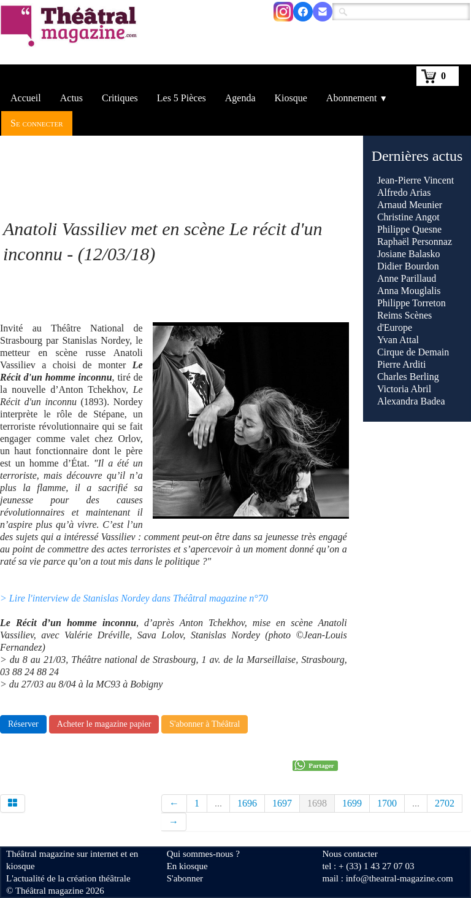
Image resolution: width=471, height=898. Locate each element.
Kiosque (291, 98)
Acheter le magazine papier (104, 724)
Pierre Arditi (401, 364)
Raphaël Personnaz (414, 241)
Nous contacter (349, 854)
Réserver (23, 724)
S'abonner (185, 878)
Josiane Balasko (408, 254)
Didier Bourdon (408, 266)
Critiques (120, 98)
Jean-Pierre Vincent (415, 180)
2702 (444, 803)
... (218, 803)
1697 (282, 803)
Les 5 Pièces (181, 98)
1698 (317, 803)
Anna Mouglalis (409, 290)
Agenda (240, 98)
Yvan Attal (398, 340)
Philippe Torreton (411, 303)
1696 (247, 803)
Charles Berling (408, 376)
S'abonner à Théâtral (204, 724)
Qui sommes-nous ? (203, 854)
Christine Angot (408, 217)
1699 (352, 803)
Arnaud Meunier (409, 204)
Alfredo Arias (404, 192)
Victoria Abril (404, 389)
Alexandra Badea (411, 401)
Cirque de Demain (413, 352)
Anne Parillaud (406, 278)
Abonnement (357, 98)
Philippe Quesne (409, 229)
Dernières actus (417, 156)
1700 (387, 803)
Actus (71, 98)
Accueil (25, 98)
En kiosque (187, 866)
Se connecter (36, 123)
